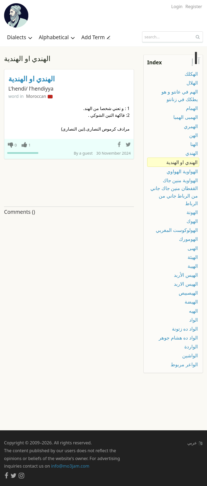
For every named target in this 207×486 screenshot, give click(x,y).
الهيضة (191, 301)
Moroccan (39, 96)
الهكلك (191, 74)
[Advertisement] (69, 183)
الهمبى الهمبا (185, 117)
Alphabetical (57, 37)
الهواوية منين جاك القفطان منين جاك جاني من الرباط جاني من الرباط (174, 191)
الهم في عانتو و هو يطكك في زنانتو (179, 95)
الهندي (191, 153)
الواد (193, 320)
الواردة (191, 346)
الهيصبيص (188, 292)
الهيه (193, 311)
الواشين (190, 355)
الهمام (192, 108)
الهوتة (192, 212)
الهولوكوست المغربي (177, 230)
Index (154, 62)
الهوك (192, 221)
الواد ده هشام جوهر (178, 337)
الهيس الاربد (186, 284)
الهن (193, 135)
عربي (194, 443)
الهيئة (193, 257)
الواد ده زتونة (185, 328)
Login (176, 6)
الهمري (191, 126)
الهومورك (188, 239)
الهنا (194, 144)
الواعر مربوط (184, 364)
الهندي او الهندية (31, 79)
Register (193, 6)
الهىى (193, 248)
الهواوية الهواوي (182, 171)
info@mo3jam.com (70, 466)
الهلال (192, 82)
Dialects (19, 37)
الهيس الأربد (186, 275)
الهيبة (193, 266)
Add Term (95, 37)
